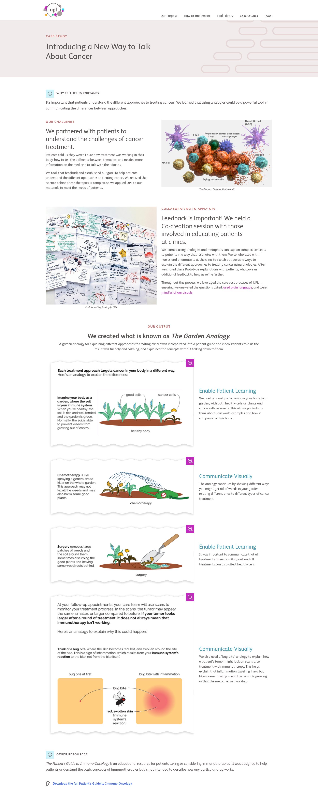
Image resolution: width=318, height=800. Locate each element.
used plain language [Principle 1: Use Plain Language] (237, 287)
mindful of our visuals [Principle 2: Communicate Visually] (176, 292)
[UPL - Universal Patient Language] (53, 10)
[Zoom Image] (190, 363)
